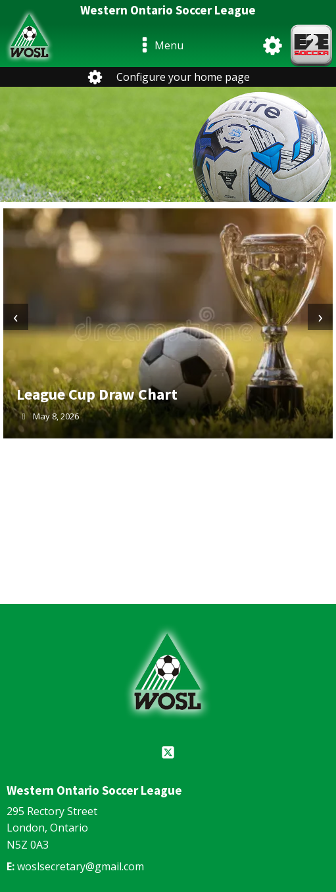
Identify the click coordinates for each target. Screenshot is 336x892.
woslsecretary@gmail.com (80, 866)
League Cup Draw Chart (97, 394)
